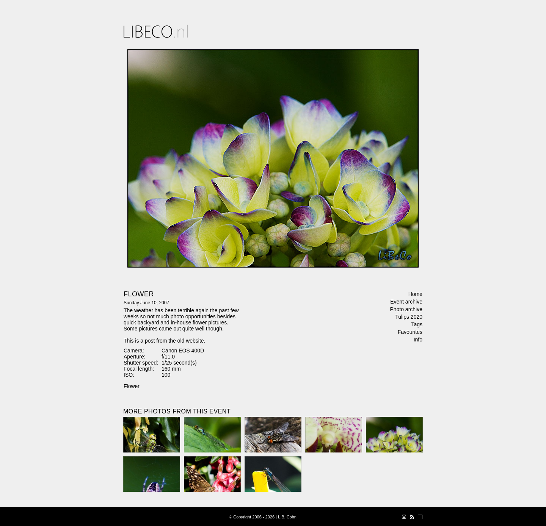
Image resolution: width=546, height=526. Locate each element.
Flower (132, 386)
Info (418, 340)
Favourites (410, 332)
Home (415, 294)
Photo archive (406, 309)
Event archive (406, 302)
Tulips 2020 (408, 317)
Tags (416, 324)
